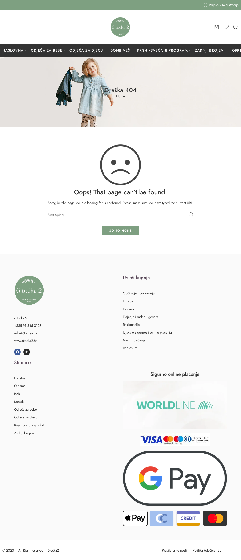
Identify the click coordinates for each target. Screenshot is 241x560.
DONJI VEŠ (120, 50)
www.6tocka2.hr (25, 340)
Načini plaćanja (134, 340)
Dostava (128, 309)
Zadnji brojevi (24, 432)
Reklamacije (131, 324)
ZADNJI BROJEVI (210, 50)
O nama (19, 385)
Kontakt (19, 401)
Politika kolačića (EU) (208, 550)
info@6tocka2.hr (25, 333)
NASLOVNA (13, 50)
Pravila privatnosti (174, 550)
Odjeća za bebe (26, 409)
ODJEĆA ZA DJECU (86, 50)
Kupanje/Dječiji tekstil (29, 424)
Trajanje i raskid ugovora (140, 316)
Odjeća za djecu (26, 417)
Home (120, 96)
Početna (19, 378)
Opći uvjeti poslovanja (139, 293)
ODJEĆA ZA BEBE (46, 50)
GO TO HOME (120, 231)
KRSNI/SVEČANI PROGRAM (162, 50)
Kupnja (128, 300)
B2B (17, 393)
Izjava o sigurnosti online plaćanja (147, 332)
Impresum (130, 347)
